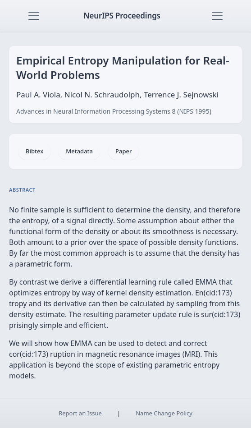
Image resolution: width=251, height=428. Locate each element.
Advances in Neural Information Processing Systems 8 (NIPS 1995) (113, 111)
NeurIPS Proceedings (121, 15)
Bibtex (34, 151)
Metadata (79, 151)
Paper (123, 151)
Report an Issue (80, 413)
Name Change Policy (164, 413)
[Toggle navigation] (33, 15)
